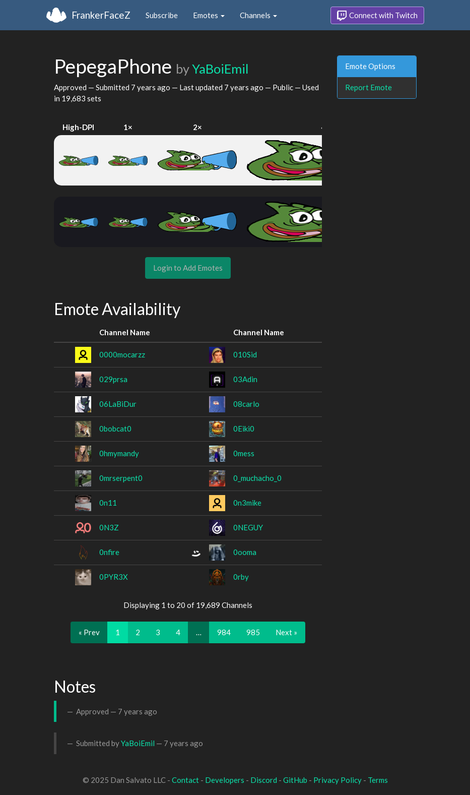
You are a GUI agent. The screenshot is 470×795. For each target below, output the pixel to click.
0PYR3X (113, 576)
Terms (378, 779)
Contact (185, 779)
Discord (263, 779)
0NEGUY (248, 527)
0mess (243, 453)
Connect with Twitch (377, 16)
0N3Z (109, 527)
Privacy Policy (337, 779)
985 (253, 632)
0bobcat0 (115, 428)
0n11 (108, 502)
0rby (241, 576)
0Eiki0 (243, 428)
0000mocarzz (122, 354)
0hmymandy (119, 453)
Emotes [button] (209, 15)
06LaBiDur (118, 403)
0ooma (244, 552)
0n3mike (247, 502)
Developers (224, 779)
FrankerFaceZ (101, 15)
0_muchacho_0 (257, 477)
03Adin (245, 379)
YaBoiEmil (220, 68)
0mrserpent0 (121, 477)
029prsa (113, 379)
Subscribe (162, 15)
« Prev (89, 632)
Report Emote (368, 87)
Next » (286, 632)
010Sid (245, 354)
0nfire (109, 552)
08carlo (246, 403)
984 (224, 632)
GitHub (295, 779)
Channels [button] (258, 15)
